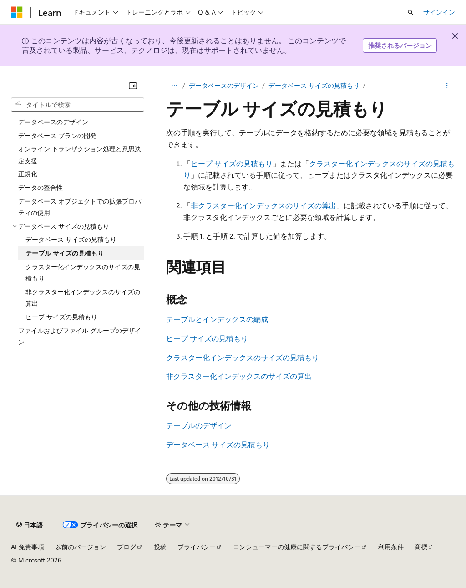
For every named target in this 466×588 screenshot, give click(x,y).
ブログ (126, 546)
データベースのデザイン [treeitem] (53, 122)
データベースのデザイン (224, 85)
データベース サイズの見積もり (314, 85)
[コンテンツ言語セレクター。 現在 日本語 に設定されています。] (29, 524)
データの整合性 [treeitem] (40, 187)
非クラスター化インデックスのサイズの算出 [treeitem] (82, 297)
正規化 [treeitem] (27, 173)
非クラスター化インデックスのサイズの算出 (263, 205)
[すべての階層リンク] (174, 85)
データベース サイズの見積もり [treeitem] (70, 239)
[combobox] (77, 104)
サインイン (439, 12)
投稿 (160, 546)
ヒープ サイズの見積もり (232, 163)
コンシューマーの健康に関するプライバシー (296, 546)
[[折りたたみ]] (133, 85)
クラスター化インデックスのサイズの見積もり (242, 357)
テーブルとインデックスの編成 (217, 319)
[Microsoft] (17, 12)
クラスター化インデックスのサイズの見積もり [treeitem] (82, 272)
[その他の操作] (447, 85)
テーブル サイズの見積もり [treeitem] (64, 253)
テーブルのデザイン (199, 425)
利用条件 (391, 546)
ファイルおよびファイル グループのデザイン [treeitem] (79, 336)
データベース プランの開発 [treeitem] (57, 135)
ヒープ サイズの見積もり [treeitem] (61, 316)
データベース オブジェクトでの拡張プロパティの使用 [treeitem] (79, 207)
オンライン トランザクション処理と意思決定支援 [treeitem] (79, 154)
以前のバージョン (80, 546)
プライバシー (196, 546)
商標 (421, 546)
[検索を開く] (410, 12)
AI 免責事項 (27, 546)
